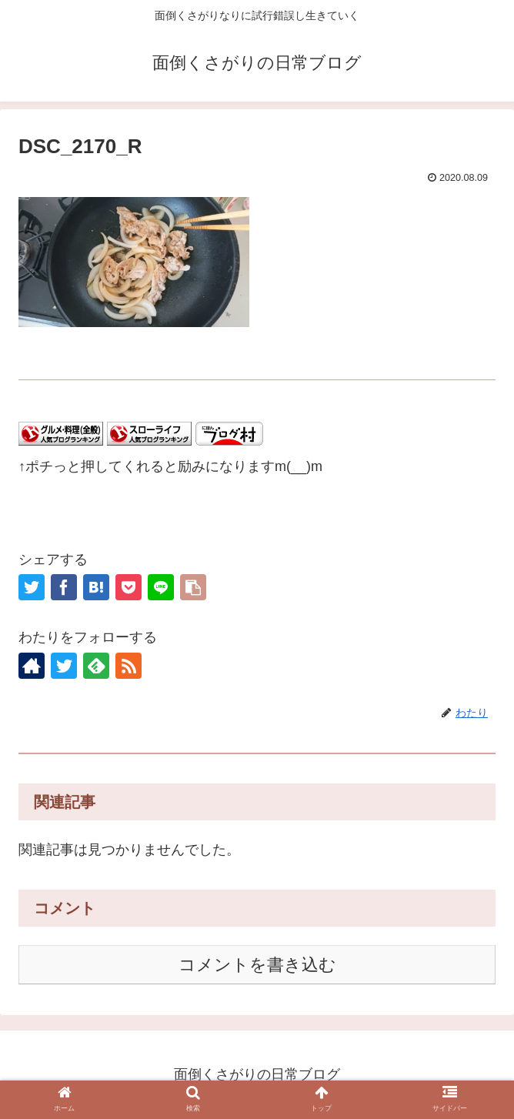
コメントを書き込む (257, 964)
